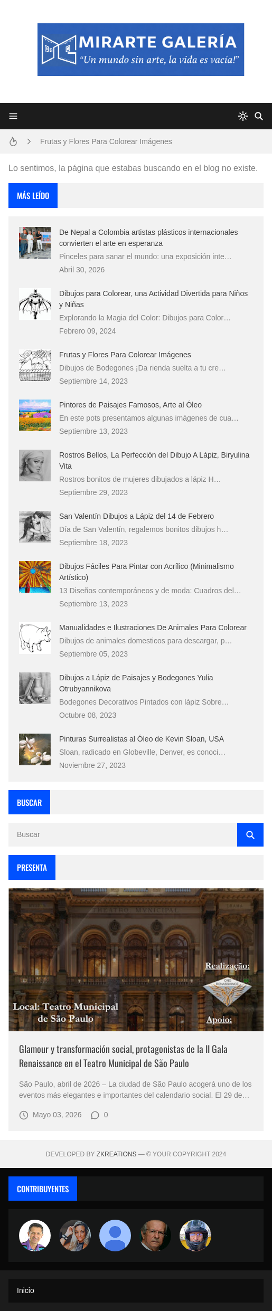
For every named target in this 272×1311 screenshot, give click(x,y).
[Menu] (13, 116)
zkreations (117, 1154)
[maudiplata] (195, 1235)
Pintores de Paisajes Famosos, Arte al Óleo (130, 405)
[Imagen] (136, 960)
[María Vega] (115, 1235)
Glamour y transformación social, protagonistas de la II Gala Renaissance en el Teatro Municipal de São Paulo (123, 1056)
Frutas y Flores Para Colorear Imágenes (106, 141)
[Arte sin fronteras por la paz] (35, 1235)
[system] (243, 116)
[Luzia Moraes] (75, 1235)
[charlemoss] (155, 1235)
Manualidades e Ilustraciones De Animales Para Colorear (153, 627)
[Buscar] (259, 116)
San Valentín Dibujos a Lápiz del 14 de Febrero (136, 516)
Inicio (25, 1290)
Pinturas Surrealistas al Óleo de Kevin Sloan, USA (141, 739)
